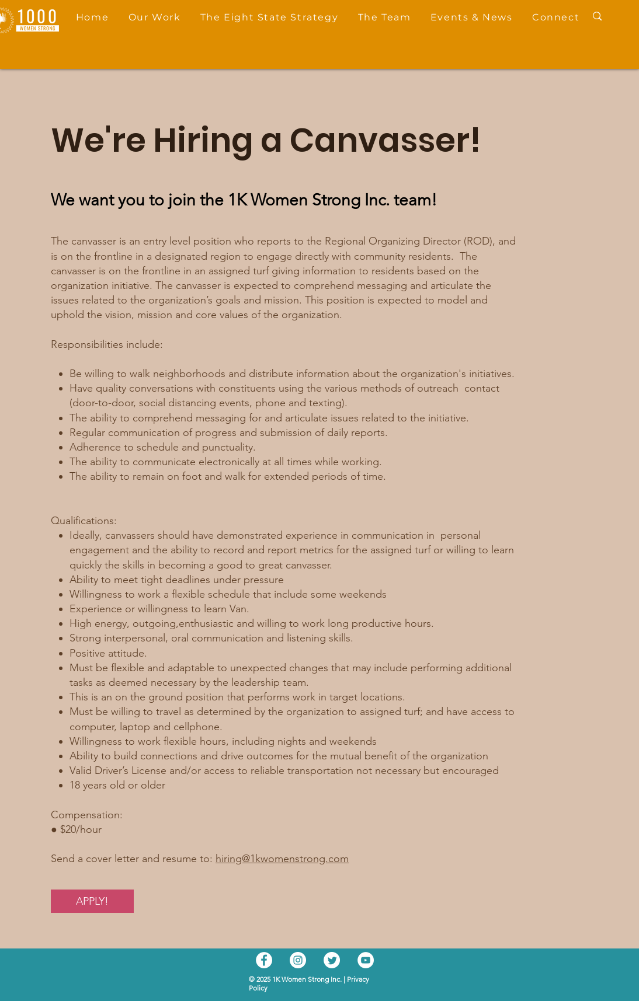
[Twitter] (332, 960)
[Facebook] (264, 960)
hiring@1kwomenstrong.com (282, 858)
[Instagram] (298, 960)
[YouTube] (365, 960)
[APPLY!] (92, 901)
